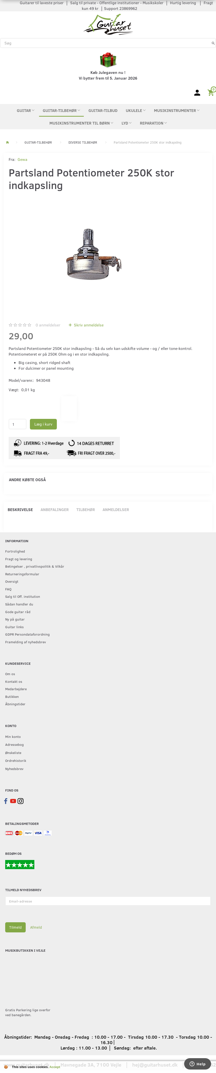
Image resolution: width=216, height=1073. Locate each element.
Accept (54, 1067)
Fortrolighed (15, 551)
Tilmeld (15, 927)
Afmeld (36, 927)
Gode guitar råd (17, 611)
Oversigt (11, 581)
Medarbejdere (16, 688)
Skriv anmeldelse (88, 324)
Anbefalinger (55, 509)
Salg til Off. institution (22, 596)
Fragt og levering (18, 558)
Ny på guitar (15, 619)
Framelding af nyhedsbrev (25, 641)
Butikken (12, 696)
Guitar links (14, 626)
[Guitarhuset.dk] (108, 23)
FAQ (8, 588)
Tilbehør (85, 509)
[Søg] (213, 43)
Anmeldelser (116, 509)
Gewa (22, 159)
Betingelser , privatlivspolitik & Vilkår (34, 566)
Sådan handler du (19, 603)
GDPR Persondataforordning (27, 634)
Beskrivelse (20, 509)
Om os (10, 673)
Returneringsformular (22, 573)
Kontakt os (13, 681)
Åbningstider (15, 703)
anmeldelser (48, 324)
